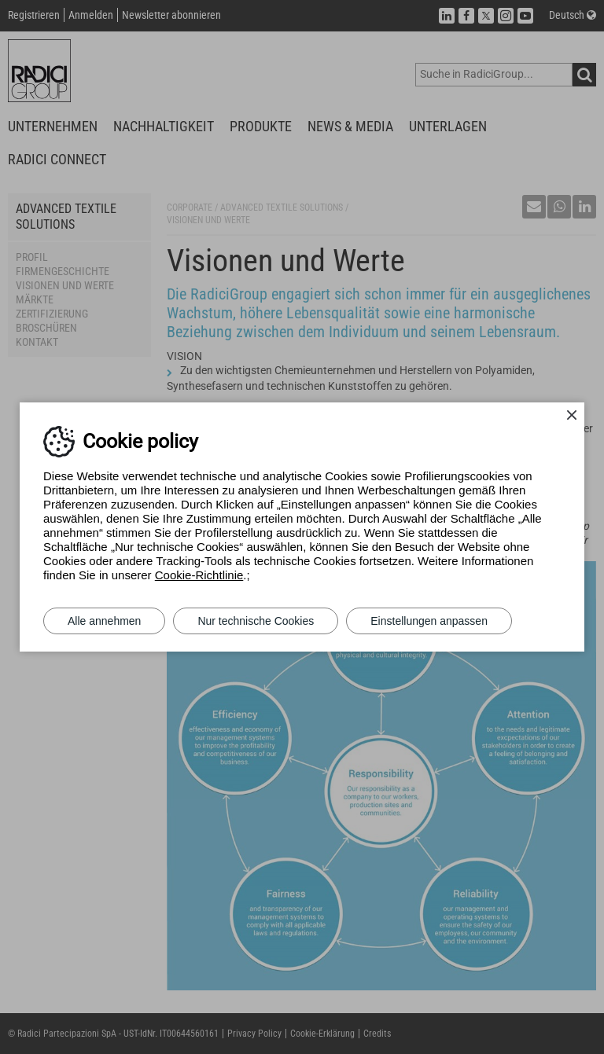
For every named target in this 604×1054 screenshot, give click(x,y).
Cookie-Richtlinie (199, 575)
